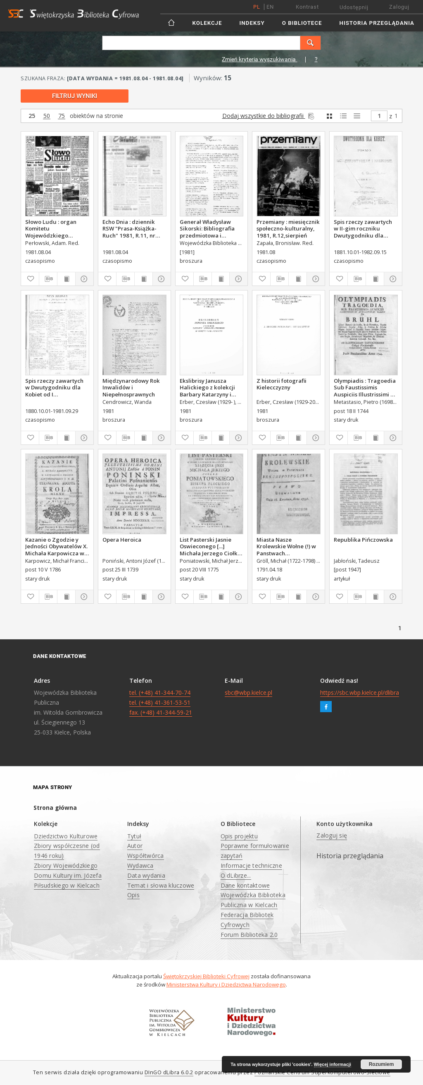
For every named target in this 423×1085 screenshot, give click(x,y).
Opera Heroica (121, 539)
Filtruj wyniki (74, 96)
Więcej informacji (332, 1064)
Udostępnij (354, 7)
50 (46, 116)
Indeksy (252, 23)
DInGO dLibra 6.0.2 (169, 1072)
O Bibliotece (302, 23)
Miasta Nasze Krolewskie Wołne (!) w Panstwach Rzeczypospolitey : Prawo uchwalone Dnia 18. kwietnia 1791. (287, 546)
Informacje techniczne (251, 865)
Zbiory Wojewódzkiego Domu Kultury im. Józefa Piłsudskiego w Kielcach (68, 875)
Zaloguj (399, 7)
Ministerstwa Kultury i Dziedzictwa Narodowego (226, 984)
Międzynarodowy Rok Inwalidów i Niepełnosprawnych (131, 387)
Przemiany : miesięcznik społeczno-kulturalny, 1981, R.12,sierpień (288, 228)
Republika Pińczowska (363, 539)
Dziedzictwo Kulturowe (65, 836)
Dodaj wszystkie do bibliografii (269, 116)
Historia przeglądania (377, 23)
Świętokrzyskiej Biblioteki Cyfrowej (206, 976)
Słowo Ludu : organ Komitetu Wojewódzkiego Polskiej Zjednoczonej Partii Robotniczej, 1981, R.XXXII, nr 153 (54, 228)
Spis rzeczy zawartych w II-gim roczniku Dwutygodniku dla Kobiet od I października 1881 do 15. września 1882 (363, 228)
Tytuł (134, 836)
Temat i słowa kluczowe (161, 885)
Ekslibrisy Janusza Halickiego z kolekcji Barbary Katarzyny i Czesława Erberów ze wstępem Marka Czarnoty (208, 387)
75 (61, 116)
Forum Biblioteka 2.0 (249, 935)
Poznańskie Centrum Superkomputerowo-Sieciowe (322, 1072)
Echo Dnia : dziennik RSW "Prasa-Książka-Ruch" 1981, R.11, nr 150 (129, 228)
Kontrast (307, 7)
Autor (135, 846)
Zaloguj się (331, 835)
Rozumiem (381, 1064)
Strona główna (55, 807)
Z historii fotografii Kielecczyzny (282, 384)
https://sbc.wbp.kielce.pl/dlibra (359, 692)
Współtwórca (145, 855)
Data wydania (146, 875)
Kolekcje (207, 23)
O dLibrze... (236, 875)
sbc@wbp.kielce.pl (248, 692)
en (270, 7)
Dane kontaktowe (245, 885)
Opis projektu (239, 836)
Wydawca (140, 865)
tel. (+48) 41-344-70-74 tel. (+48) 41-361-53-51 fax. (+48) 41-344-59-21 (160, 702)
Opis (133, 895)
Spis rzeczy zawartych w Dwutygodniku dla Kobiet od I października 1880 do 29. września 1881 (54, 387)
